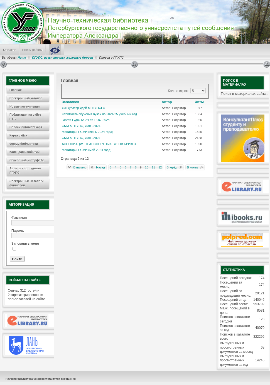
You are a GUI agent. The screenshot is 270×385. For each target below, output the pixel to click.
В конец (192, 167)
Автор (167, 102)
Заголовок (70, 102)
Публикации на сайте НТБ (25, 117)
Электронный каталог (25, 98)
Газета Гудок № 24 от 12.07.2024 (86, 119)
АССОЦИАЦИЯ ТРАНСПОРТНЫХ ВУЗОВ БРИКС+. (99, 144)
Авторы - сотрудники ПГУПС (25, 170)
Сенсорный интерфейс (26, 160)
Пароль (17, 231)
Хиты (199, 102)
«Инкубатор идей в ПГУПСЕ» (83, 108)
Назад (100, 167)
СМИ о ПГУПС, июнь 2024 (81, 138)
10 (146, 167)
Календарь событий (24, 151)
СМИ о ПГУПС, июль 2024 (81, 126)
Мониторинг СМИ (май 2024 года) (86, 149)
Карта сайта (18, 135)
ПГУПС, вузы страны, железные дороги (62, 57)
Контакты (9, 49)
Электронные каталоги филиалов (26, 183)
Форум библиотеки (23, 143)
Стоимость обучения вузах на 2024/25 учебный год (99, 114)
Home (22, 57)
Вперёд (171, 167)
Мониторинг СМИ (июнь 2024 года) (87, 131)
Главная (15, 89)
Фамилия (19, 218)
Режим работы (32, 49)
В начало (79, 167)
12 (160, 167)
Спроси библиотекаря (25, 127)
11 (153, 167)
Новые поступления (24, 106)
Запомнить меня (25, 243)
